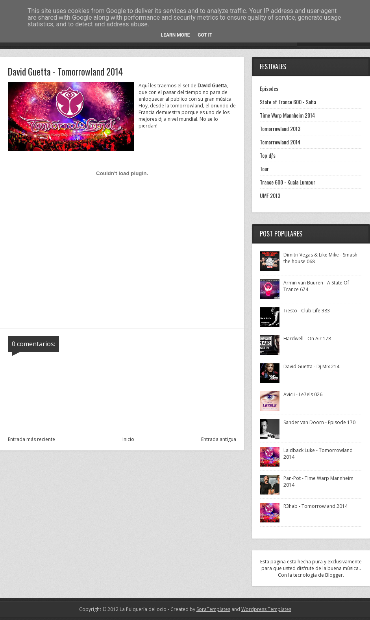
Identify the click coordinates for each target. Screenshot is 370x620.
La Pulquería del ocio (143, 609)
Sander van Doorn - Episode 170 (319, 422)
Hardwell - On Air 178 (307, 338)
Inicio (128, 439)
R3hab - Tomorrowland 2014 (315, 506)
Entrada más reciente (31, 439)
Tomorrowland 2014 (280, 142)
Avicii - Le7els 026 (302, 394)
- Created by (198, 609)
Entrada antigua (218, 439)
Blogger (334, 575)
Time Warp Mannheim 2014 (287, 115)
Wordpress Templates (266, 609)
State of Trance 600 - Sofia (288, 102)
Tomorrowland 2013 (280, 128)
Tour (264, 168)
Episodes (269, 88)
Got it (205, 35)
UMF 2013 (270, 195)
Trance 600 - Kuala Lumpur (287, 182)
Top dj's (268, 155)
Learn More (175, 35)
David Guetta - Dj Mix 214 (311, 366)
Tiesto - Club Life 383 (306, 310)
